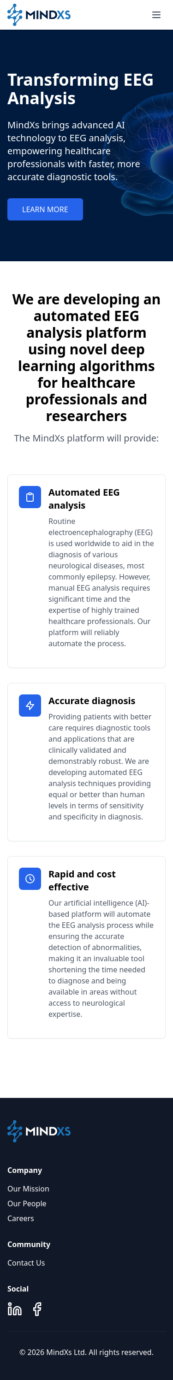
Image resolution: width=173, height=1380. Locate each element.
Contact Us (26, 1263)
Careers (20, 1218)
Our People (27, 1203)
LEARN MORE (45, 209)
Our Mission (28, 1189)
